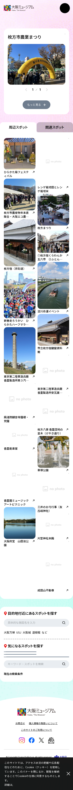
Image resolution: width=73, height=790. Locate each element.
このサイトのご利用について (36, 756)
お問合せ (20, 749)
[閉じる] (66, 774)
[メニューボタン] (65, 8)
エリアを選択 (49, 670)
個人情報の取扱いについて (43, 749)
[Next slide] (46, 91)
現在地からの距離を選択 (23, 679)
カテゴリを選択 (17, 670)
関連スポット (54, 141)
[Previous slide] (26, 91)
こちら (16, 785)
